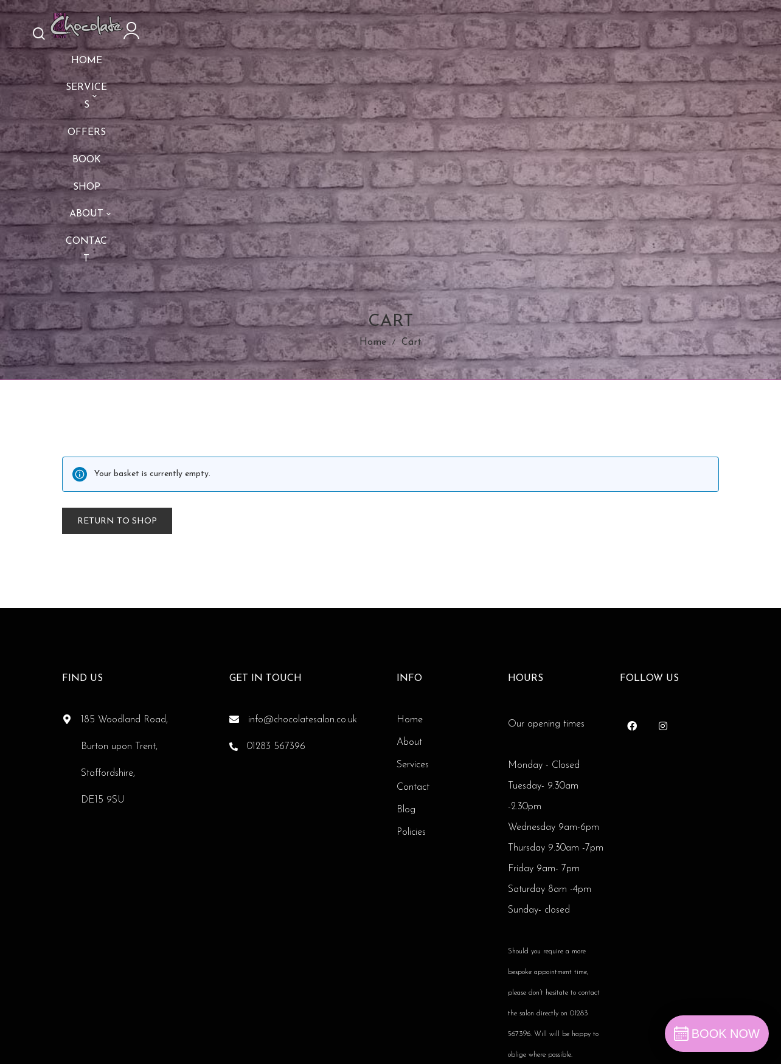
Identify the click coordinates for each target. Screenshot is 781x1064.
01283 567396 (276, 630)
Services (413, 648)
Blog (406, 693)
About (409, 625)
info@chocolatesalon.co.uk (302, 603)
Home (372, 216)
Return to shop (117, 404)
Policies (411, 715)
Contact (413, 670)
